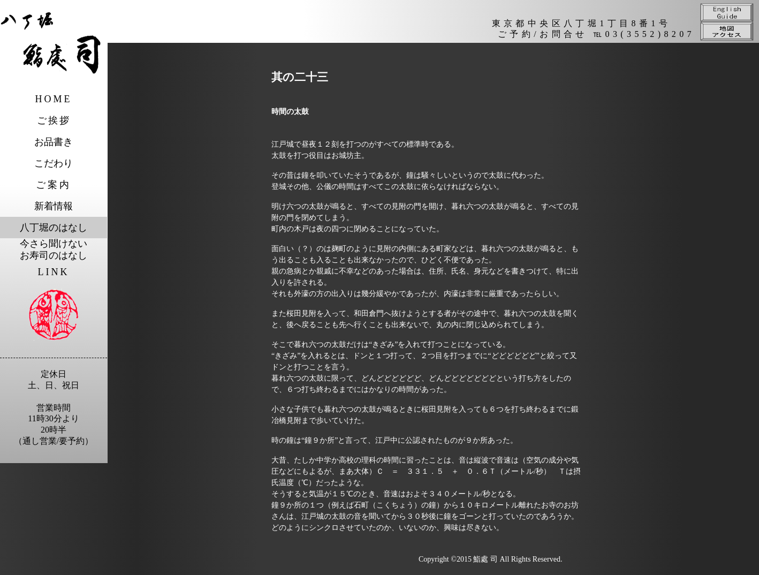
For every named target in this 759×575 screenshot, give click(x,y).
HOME (53, 99)
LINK (54, 272)
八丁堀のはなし (53, 227)
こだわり (53, 163)
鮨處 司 (485, 559)
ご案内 (53, 184)
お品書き (53, 142)
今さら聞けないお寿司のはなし (53, 249)
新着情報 (53, 206)
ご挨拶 (54, 120)
